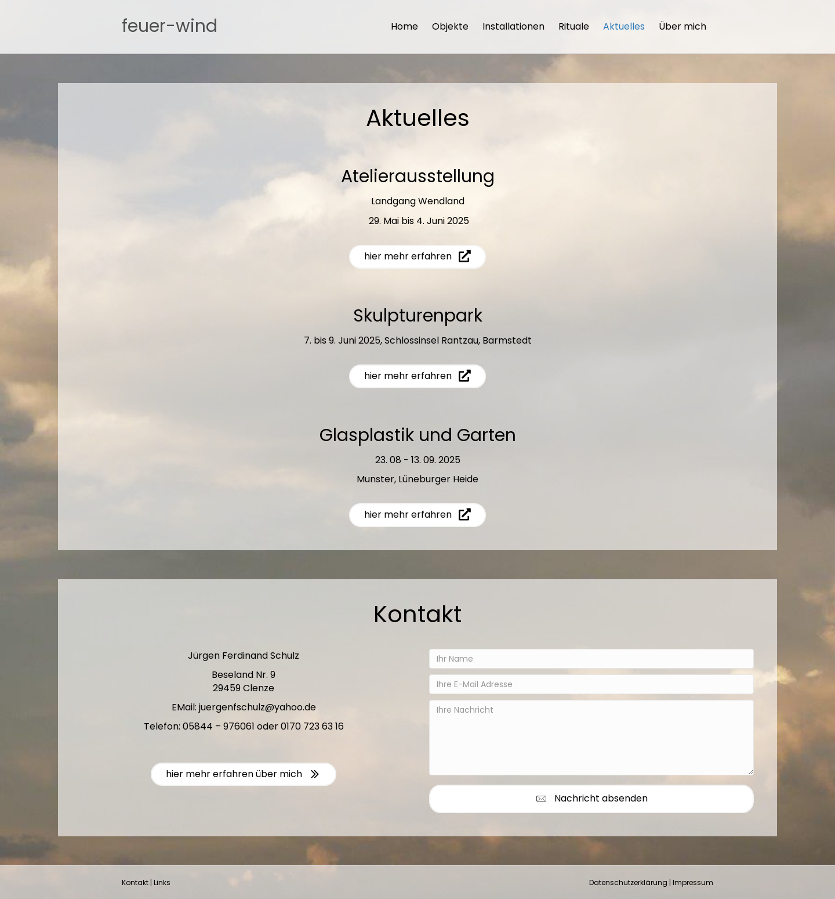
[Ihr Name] (591, 659)
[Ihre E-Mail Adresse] (591, 684)
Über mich (682, 26)
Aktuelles (624, 26)
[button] (591, 799)
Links (162, 882)
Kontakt (135, 882)
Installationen (513, 26)
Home (404, 26)
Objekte (450, 26)
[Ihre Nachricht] (591, 737)
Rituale (573, 26)
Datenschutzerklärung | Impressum (651, 882)
